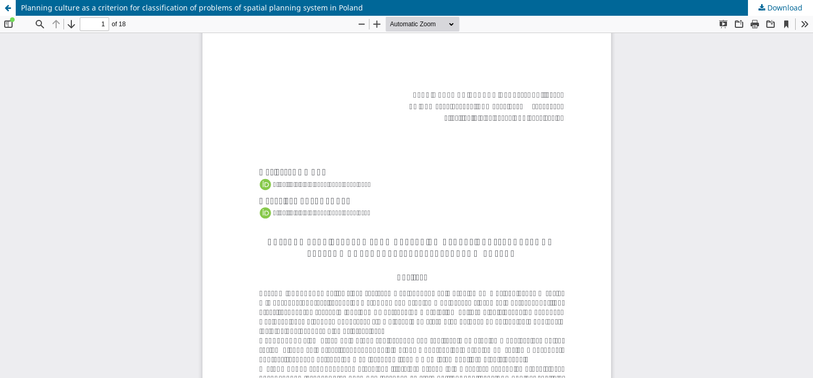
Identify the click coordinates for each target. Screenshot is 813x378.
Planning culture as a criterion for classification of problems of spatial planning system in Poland (192, 8)
